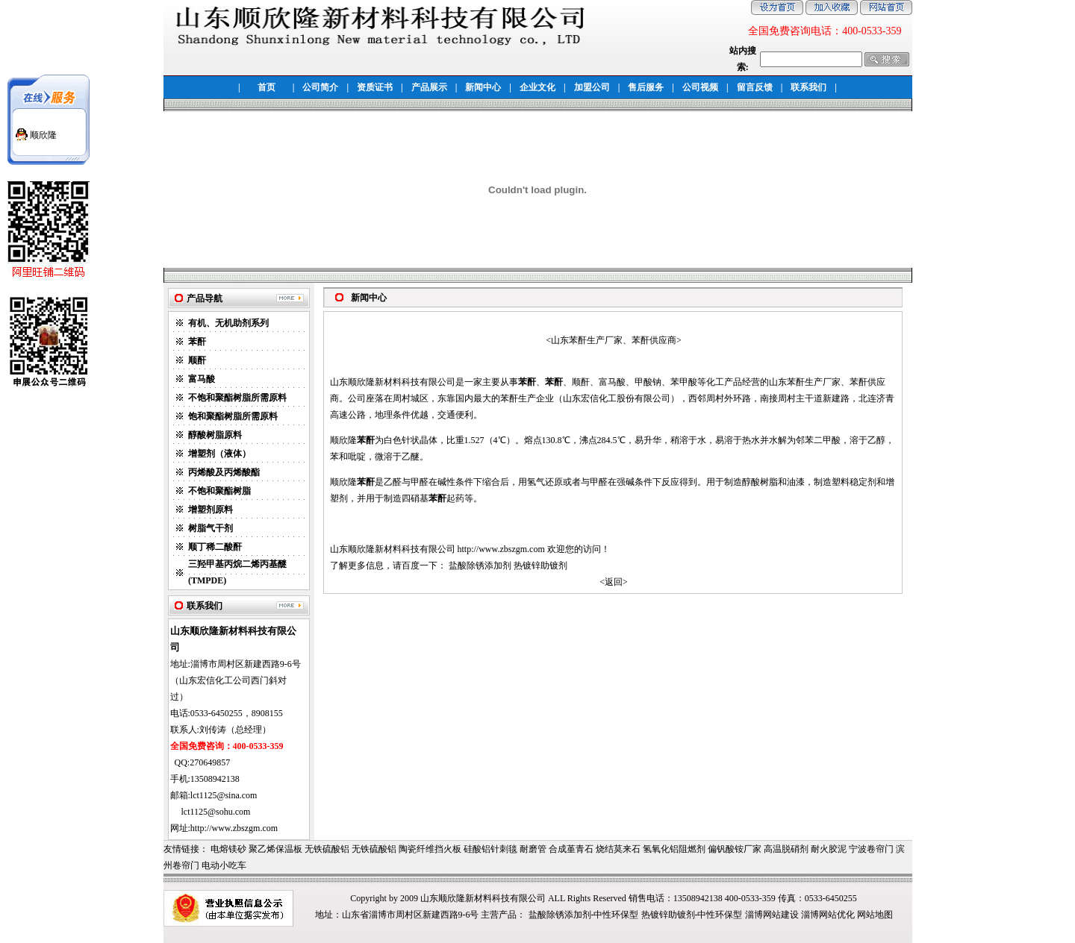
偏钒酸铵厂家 (734, 849)
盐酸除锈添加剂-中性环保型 (584, 914)
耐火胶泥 (829, 849)
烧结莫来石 (618, 849)
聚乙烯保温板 (275, 849)
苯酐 (197, 341)
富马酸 (201, 379)
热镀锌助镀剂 (540, 565)
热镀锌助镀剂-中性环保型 (692, 914)
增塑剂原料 (210, 509)
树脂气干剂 (210, 528)
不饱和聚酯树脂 (219, 491)
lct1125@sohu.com (216, 811)
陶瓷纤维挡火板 (430, 849)
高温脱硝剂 (786, 849)
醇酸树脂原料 (215, 435)
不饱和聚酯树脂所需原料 (237, 397)
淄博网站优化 (828, 914)
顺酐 (197, 360)
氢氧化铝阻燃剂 (674, 849)
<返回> (613, 582)
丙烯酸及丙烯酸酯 (224, 472)
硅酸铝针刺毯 (490, 849)
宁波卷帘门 (871, 849)
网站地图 (875, 914)
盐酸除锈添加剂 (480, 565)
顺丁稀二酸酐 (215, 547)
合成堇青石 (571, 849)
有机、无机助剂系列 (228, 323)
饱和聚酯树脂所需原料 (233, 416)
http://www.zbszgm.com (501, 549)
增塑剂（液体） (219, 453)
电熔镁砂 (228, 849)
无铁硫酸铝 (327, 849)
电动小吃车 (224, 865)
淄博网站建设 (772, 914)
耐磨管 (533, 849)
